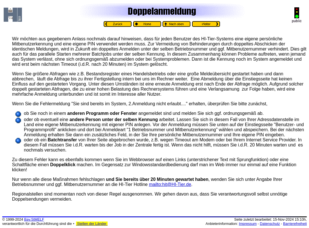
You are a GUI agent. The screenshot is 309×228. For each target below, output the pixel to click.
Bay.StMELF (34, 219)
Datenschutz (270, 224)
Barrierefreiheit (295, 224)
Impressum (248, 224)
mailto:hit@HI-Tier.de (170, 184)
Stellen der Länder (92, 224)
